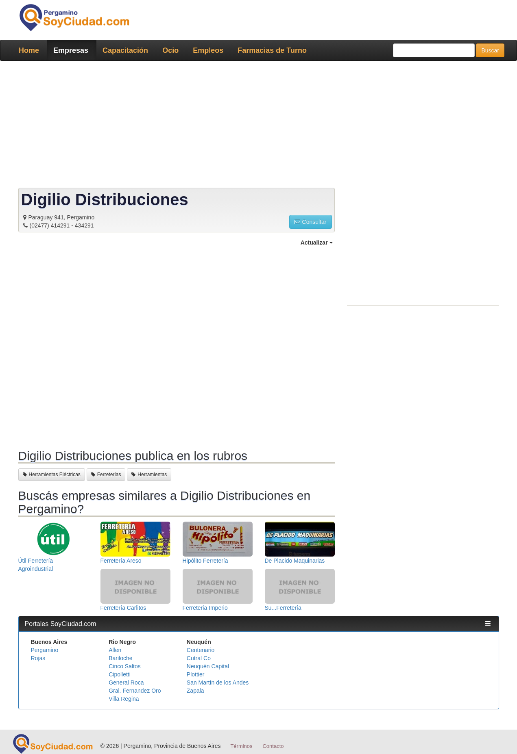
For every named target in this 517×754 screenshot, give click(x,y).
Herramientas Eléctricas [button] (52, 474)
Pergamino (45, 650)
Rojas (38, 658)
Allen (115, 650)
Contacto (273, 746)
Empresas (70, 50)
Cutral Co (199, 658)
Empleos (208, 50)
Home (29, 50)
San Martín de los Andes (218, 682)
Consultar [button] (310, 222)
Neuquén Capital (208, 666)
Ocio (170, 50)
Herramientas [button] (149, 474)
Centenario (201, 650)
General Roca (126, 682)
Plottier (196, 674)
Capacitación (125, 50)
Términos (241, 746)
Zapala (195, 690)
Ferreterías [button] (106, 474)
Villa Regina (124, 699)
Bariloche (120, 658)
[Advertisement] (256, 126)
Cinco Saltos (125, 666)
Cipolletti (120, 674)
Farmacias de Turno (272, 50)
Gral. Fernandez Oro (135, 690)
